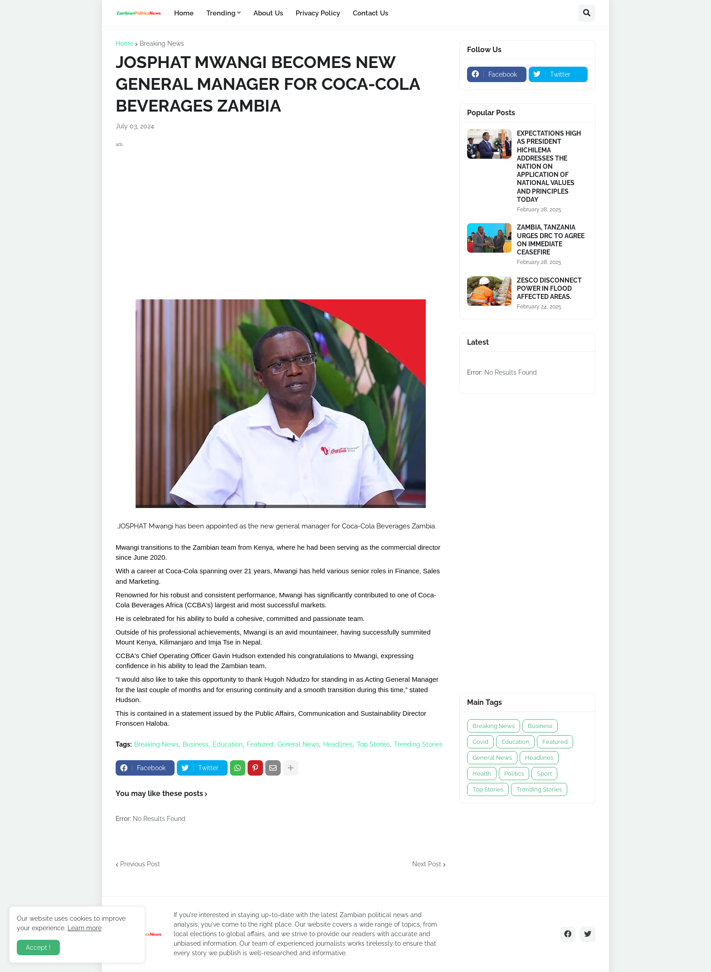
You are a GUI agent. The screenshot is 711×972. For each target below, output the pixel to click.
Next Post (426, 864)
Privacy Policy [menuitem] (318, 13)
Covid (480, 741)
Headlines (338, 744)
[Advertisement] (281, 213)
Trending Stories (418, 744)
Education (228, 744)
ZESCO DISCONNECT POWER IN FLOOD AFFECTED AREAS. (549, 288)
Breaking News (162, 43)
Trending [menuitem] (220, 13)
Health (481, 773)
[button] (586, 13)
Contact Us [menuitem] (370, 13)
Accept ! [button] (38, 947)
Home (124, 43)
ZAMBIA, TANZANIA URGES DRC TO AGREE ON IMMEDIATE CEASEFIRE (550, 240)
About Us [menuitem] (268, 13)
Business (196, 744)
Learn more (85, 928)
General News (298, 744)
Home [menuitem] (184, 13)
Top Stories (373, 744)
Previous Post (140, 864)
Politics (514, 773)
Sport (544, 773)
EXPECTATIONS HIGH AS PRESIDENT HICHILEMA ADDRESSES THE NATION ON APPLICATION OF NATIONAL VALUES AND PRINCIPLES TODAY (549, 166)
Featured (260, 744)
